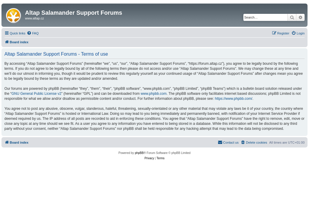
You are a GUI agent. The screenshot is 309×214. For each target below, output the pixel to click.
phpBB (139, 153)
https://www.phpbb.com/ (233, 99)
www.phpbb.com (154, 94)
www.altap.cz (34, 18)
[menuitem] (33, 33)
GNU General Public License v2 (36, 94)
